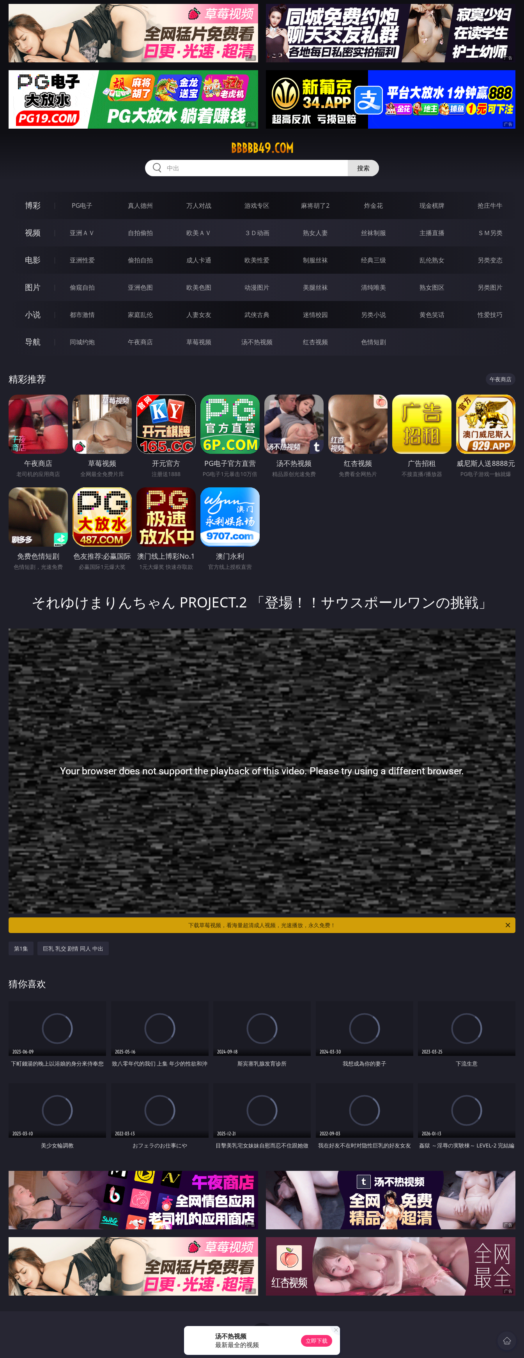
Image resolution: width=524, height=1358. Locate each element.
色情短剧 (373, 342)
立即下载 (317, 1340)
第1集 (21, 948)
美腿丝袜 (315, 287)
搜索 (363, 168)
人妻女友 (198, 314)
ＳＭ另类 (490, 232)
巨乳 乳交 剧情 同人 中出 (73, 948)
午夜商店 (140, 342)
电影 (33, 260)
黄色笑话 (432, 314)
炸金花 (373, 205)
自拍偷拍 (140, 232)
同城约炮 (82, 342)
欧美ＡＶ (198, 232)
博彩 (33, 205)
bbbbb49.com (262, 148)
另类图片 (490, 287)
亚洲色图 (140, 287)
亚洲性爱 (82, 260)
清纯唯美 (373, 287)
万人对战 (198, 205)
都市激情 (82, 314)
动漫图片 (256, 287)
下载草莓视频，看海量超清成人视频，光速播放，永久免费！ (350, 925)
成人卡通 (198, 260)
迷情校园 (315, 314)
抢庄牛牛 (490, 205)
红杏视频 (315, 342)
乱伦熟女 (432, 260)
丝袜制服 (373, 232)
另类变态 (490, 260)
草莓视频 (198, 342)
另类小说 (373, 314)
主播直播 (432, 232)
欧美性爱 (256, 260)
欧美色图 (198, 287)
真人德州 (140, 205)
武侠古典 (256, 314)
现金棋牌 (432, 205)
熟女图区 (432, 287)
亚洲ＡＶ (82, 232)
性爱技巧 (490, 314)
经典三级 (373, 260)
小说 (33, 314)
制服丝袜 (315, 260)
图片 (33, 287)
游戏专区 (256, 205)
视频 (33, 232)
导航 (33, 341)
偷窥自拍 (82, 287)
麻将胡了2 (315, 205)
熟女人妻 (315, 232)
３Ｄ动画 (256, 232)
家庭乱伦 (140, 314)
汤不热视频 (257, 342)
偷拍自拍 (140, 260)
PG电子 (82, 205)
